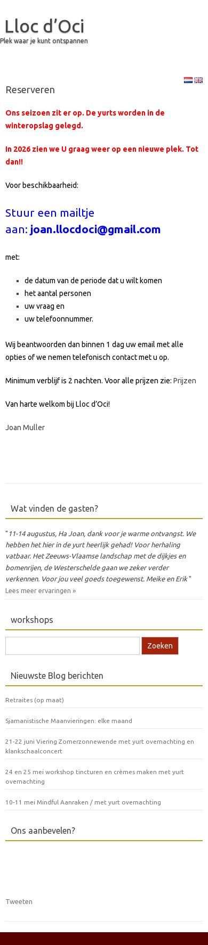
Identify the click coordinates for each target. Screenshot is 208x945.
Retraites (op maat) (34, 699)
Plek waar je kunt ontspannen (44, 40)
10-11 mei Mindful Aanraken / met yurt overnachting (83, 802)
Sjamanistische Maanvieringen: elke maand (68, 720)
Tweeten (19, 901)
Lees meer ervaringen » (40, 590)
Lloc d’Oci (44, 25)
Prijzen (184, 380)
